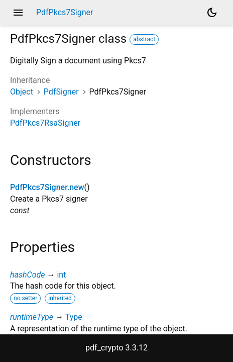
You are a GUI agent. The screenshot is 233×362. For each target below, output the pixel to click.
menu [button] (18, 13)
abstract (144, 39)
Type (73, 317)
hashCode (27, 275)
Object (21, 92)
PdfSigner (61, 92)
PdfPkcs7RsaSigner (45, 123)
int (61, 275)
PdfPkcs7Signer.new (47, 187)
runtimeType (31, 317)
